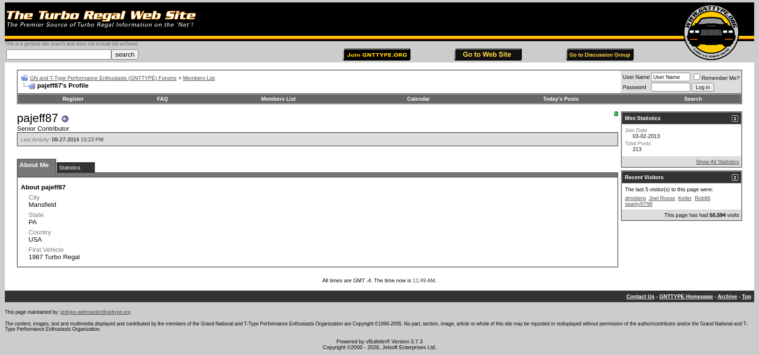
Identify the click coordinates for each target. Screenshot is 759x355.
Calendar (418, 99)
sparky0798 (639, 204)
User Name (636, 77)
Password (634, 87)
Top (746, 296)
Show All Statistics (717, 162)
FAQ (162, 99)
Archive (727, 296)
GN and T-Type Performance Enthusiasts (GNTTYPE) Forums (103, 78)
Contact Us (640, 296)
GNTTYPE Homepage (686, 296)
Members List (199, 78)
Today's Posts (560, 99)
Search (693, 99)
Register (73, 99)
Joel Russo (662, 198)
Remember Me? (717, 78)
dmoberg (635, 198)
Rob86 (702, 198)
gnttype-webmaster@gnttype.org (96, 312)
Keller (685, 198)
